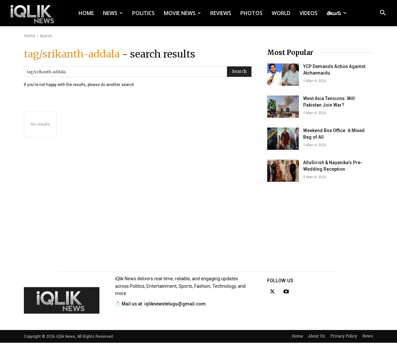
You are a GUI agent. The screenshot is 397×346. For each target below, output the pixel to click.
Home (86, 13)
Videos (309, 13)
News (113, 13)
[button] (382, 13)
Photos (251, 13)
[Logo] (33, 13)
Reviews (220, 13)
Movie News (182, 13)
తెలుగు (336, 13)
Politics (143, 13)
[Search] (239, 71)
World (281, 13)
